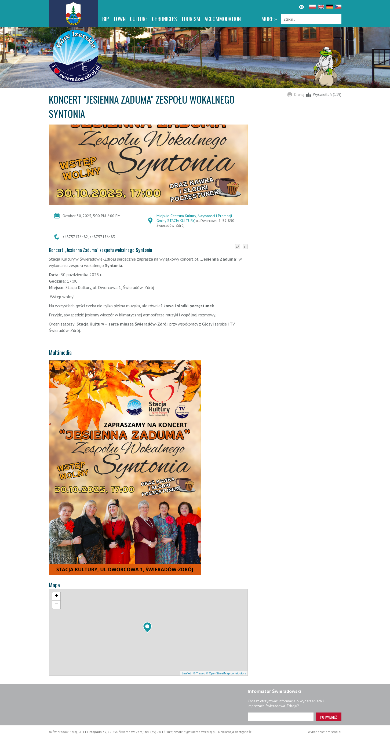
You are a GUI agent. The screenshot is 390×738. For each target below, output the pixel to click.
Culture (139, 19)
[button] (147, 627)
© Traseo (199, 673)
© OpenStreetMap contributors (226, 673)
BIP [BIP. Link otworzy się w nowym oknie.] (105, 19)
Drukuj (299, 94)
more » (269, 19)
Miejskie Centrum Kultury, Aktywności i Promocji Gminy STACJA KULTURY (194, 218)
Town (119, 19)
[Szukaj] (311, 19)
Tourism (190, 19)
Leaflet (186, 673)
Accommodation (223, 19)
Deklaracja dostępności (235, 732)
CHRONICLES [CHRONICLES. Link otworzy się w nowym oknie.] (164, 19)
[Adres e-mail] (280, 716)
